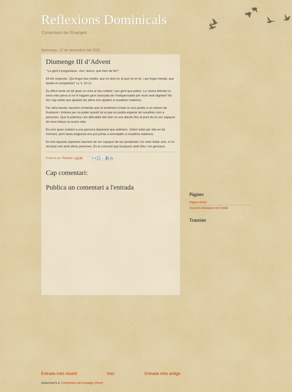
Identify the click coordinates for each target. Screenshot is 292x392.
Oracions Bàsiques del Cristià (208, 208)
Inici (110, 373)
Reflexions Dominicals (104, 19)
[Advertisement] (110, 333)
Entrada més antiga (162, 373)
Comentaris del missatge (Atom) (82, 382)
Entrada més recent (59, 373)
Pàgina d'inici (197, 202)
